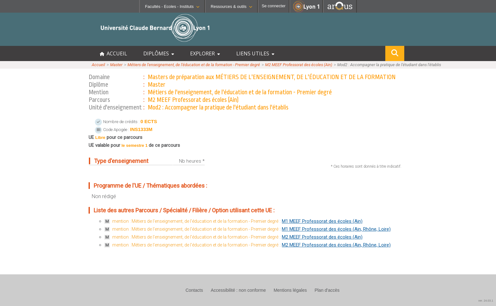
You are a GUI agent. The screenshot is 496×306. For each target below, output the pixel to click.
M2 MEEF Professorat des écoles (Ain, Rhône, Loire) (336, 245)
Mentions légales (290, 290)
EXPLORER (205, 53)
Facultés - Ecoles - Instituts (172, 6)
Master (116, 64)
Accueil (98, 64)
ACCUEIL (113, 53)
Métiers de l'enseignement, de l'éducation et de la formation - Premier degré (193, 64)
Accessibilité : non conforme (238, 290)
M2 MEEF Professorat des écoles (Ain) (298, 64)
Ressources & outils (231, 6)
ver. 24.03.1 (485, 300)
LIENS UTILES (255, 53)
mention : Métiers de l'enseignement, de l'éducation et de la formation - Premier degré (195, 221)
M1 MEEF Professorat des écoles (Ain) (322, 221)
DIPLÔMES (158, 53)
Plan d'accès (326, 290)
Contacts (194, 290)
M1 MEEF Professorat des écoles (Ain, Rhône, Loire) (336, 229)
